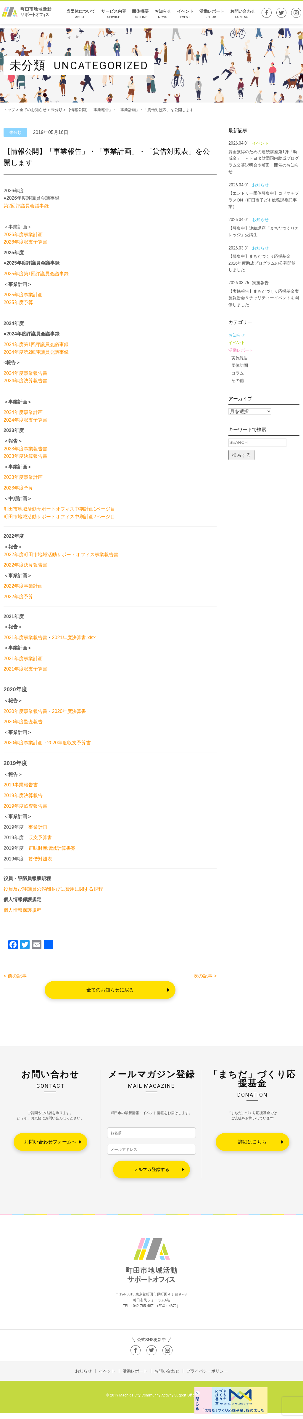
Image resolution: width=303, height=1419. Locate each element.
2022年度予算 (18, 596)
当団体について (78, 16)
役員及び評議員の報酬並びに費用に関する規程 (53, 889)
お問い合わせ (240, 16)
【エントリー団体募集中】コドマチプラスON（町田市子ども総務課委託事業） (263, 200)
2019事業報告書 (21, 784)
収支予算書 (40, 837)
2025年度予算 (18, 302)
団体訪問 (239, 365)
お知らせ (160, 16)
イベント (182, 16)
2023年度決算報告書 (25, 456)
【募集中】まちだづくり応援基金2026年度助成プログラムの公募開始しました (262, 263)
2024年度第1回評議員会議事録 (36, 344)
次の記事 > (205, 975)
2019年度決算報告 (23, 795)
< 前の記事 (15, 975)
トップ (9, 110)
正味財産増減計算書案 (52, 848)
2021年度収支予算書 (25, 668)
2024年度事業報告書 (25, 373)
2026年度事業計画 (23, 234)
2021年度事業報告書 (25, 637)
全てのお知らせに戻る (110, 989)
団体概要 (137, 16)
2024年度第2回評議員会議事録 (36, 352)
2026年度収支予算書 (25, 241)
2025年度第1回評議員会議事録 (36, 273)
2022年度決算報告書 (25, 564)
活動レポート (209, 16)
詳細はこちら (252, 1141)
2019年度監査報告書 (25, 806)
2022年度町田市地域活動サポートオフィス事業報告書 (61, 554)
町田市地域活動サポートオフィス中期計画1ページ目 (59, 508)
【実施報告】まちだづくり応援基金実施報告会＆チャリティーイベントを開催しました (263, 298)
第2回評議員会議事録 (26, 205)
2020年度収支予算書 (69, 742)
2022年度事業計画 (23, 585)
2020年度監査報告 (23, 721)
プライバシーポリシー (207, 1377)
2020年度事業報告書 (25, 711)
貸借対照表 (40, 858)
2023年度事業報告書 (25, 448)
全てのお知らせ (33, 110)
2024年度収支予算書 (25, 420)
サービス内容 (111, 16)
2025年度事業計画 (23, 294)
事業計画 (37, 827)
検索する (241, 454)
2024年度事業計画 (23, 412)
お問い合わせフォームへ (50, 1141)
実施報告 (239, 358)
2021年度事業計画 (23, 658)
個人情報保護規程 (22, 910)
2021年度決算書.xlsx (74, 637)
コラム (237, 373)
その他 (237, 380)
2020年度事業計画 (23, 742)
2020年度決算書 (69, 711)
